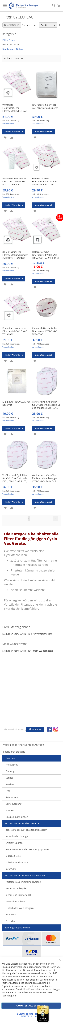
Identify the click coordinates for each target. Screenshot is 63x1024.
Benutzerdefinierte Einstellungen (31, 1015)
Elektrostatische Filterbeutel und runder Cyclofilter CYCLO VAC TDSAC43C (45, 183)
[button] (5, 137)
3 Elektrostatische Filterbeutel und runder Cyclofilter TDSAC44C (15, 254)
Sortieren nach (30, 25)
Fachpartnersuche (14, 751)
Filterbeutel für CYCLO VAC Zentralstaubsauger (45, 106)
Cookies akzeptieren (31, 1005)
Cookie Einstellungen (17, 816)
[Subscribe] (35, 729)
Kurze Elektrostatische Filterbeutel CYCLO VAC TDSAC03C (14, 331)
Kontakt (10, 810)
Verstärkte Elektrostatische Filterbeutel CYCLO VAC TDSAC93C (14, 109)
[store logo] (23, 5)
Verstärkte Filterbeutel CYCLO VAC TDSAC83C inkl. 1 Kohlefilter (14, 181)
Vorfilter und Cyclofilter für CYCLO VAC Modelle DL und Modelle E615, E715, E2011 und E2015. (46, 406)
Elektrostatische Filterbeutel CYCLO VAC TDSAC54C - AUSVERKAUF (45, 254)
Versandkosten (8, 124)
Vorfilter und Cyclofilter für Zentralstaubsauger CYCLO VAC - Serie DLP (44, 478)
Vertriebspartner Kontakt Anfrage (23, 745)
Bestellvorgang (13, 803)
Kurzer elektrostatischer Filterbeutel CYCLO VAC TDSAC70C (45, 331)
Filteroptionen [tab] (11, 24)
